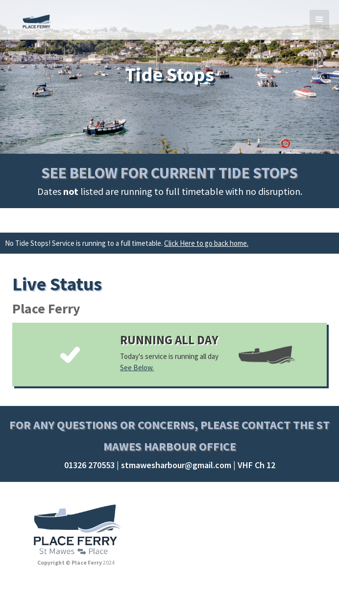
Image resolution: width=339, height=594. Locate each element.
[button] (319, 19)
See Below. (137, 367)
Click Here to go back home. (206, 243)
